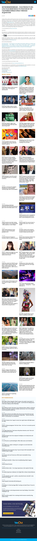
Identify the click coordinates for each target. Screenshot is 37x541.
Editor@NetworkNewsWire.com (7, 72)
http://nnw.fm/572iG (10, 22)
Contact (18, 529)
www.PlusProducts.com (12, 40)
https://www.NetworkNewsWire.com (18, 63)
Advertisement (18, 530)
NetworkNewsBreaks (12, 50)
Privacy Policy (18, 531)
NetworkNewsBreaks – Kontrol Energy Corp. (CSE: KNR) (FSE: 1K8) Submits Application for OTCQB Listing (18, 43)
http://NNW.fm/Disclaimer (22, 66)
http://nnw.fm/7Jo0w (13, 28)
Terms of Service (18, 532)
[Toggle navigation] (35, 2)
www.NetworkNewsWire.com (6, 70)
